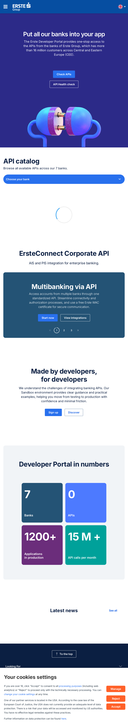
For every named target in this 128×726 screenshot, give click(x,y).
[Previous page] (50, 330)
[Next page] (78, 330)
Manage (116, 689)
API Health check (64, 84)
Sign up (53, 412)
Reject (116, 698)
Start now (48, 317)
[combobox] (64, 179)
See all (113, 610)
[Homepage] (21, 6)
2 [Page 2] (64, 330)
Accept (115, 706)
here (63, 718)
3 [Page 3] (71, 330)
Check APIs (64, 74)
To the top (64, 654)
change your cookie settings (19, 694)
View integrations (75, 317)
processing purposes (70, 686)
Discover (74, 412)
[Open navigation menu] (5, 6)
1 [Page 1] (57, 330)
